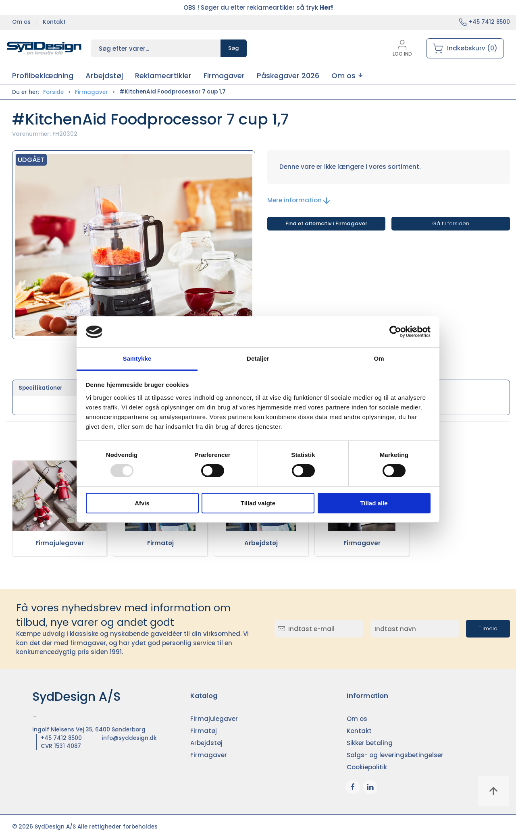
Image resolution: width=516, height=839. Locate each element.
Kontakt (54, 22)
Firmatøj (160, 543)
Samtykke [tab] (137, 358)
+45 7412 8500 (489, 22)
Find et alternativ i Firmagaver (326, 223)
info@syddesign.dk (129, 738)
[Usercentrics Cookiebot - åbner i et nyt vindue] (395, 332)
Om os (21, 22)
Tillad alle (373, 503)
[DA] (44, 48)
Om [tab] (379, 358)
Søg (233, 48)
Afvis (142, 503)
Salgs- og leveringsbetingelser (395, 755)
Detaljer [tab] (258, 358)
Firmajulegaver (59, 543)
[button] (346, 75)
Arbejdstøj (261, 543)
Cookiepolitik (367, 767)
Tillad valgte (258, 503)
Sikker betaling (370, 743)
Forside (53, 92)
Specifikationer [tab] (40, 388)
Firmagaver (91, 92)
